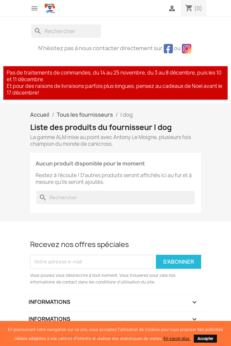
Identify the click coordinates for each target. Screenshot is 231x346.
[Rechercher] (66, 31)
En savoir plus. (177, 338)
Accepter (205, 338)
